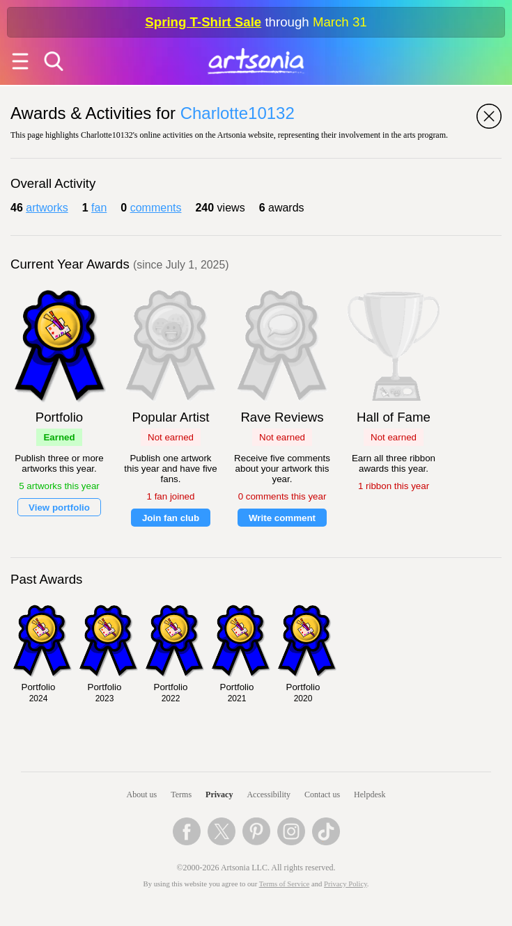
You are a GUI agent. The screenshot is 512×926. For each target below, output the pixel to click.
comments (156, 208)
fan (99, 208)
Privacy (219, 794)
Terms (181, 794)
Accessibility (268, 794)
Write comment (282, 518)
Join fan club (170, 518)
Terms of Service (284, 884)
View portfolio (59, 507)
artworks (47, 208)
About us (142, 794)
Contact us (322, 794)
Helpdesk (369, 794)
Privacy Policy (345, 884)
